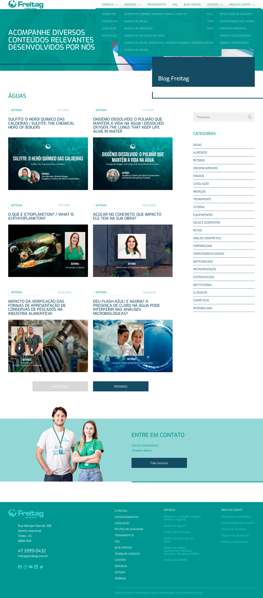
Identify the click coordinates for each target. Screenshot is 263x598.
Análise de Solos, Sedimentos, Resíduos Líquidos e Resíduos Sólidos (181, 551)
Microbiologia (202, 315)
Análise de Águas (175, 526)
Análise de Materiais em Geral (179, 540)
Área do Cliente (242, 8)
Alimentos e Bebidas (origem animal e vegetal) (182, 518)
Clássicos (200, 299)
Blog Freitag (192, 8)
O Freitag (121, 511)
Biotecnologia (203, 268)
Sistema (120, 572)
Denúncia (121, 566)
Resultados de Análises (236, 516)
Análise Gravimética (207, 245)
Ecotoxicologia (203, 283)
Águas (197, 151)
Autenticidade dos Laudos (238, 523)
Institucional (202, 291)
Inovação (199, 198)
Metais (197, 237)
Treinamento (202, 206)
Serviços (132, 8)
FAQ (174, 8)
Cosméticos (201, 307)
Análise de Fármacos (177, 532)
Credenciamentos (205, 175)
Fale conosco (159, 470)
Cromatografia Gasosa (208, 260)
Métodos (199, 167)
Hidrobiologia (202, 252)
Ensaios (198, 182)
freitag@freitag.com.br (33, 556)
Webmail (120, 578)
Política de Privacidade (189, 592)
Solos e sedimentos (206, 229)
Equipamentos (203, 221)
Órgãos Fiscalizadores (235, 535)
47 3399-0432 (32, 550)
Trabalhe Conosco (127, 554)
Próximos (120, 393)
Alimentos (200, 159)
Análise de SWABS (175, 560)
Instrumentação (204, 276)
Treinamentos (156, 8)
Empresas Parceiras (234, 529)
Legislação (201, 190)
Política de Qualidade (129, 529)
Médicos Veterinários (234, 542)
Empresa (110, 8)
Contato (215, 8)
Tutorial (199, 214)
